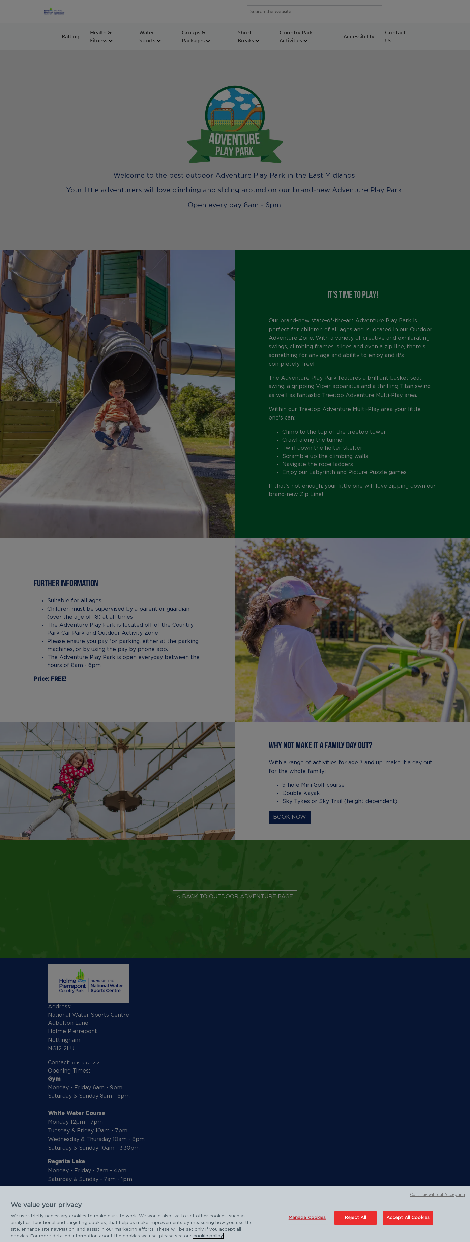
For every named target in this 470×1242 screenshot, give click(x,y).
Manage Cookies (307, 1222)
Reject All (355, 1222)
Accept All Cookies (408, 1222)
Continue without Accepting (437, 1199)
